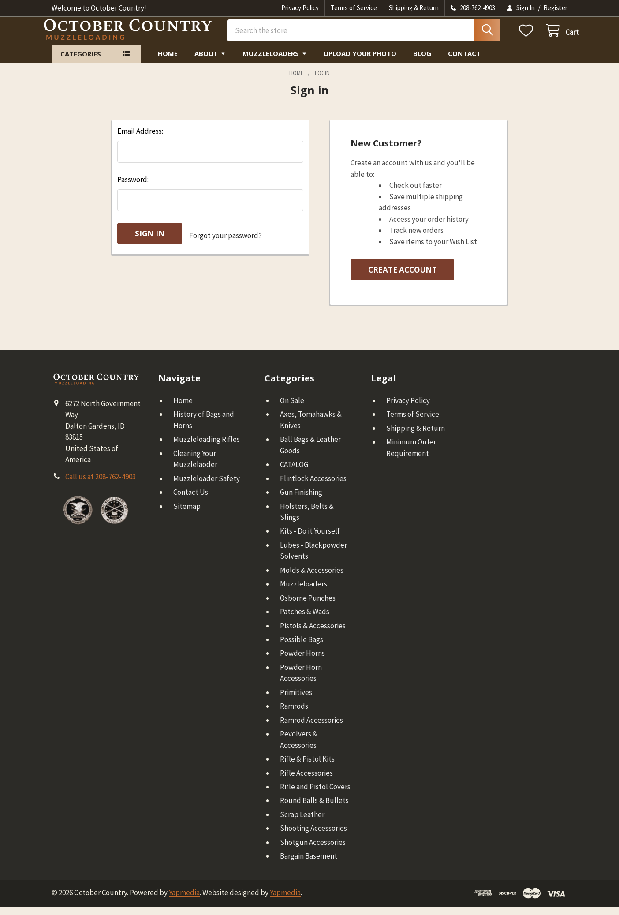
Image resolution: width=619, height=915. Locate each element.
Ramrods (294, 714)
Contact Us (190, 500)
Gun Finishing (301, 500)
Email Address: (140, 139)
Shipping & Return (414, 8)
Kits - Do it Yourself (310, 539)
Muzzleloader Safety (206, 487)
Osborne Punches (308, 606)
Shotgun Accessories (313, 850)
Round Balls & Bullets (314, 809)
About (210, 61)
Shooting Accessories (313, 836)
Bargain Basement (308, 864)
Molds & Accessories (311, 578)
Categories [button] (80, 62)
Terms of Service (354, 8)
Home (168, 61)
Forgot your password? (225, 241)
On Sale (292, 409)
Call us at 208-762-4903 (100, 485)
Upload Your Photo (360, 61)
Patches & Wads (304, 620)
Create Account (402, 278)
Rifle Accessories (306, 781)
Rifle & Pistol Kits (307, 767)
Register (555, 8)
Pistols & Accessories (313, 634)
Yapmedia (184, 901)
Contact (464, 61)
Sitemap (187, 514)
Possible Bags (301, 648)
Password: (133, 188)
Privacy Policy (300, 8)
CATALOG (294, 473)
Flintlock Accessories (313, 487)
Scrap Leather (302, 823)
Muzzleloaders (274, 61)
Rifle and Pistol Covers (315, 795)
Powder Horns (302, 661)
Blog (422, 61)
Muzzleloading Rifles (206, 447)
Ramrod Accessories (311, 728)
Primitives (296, 701)
